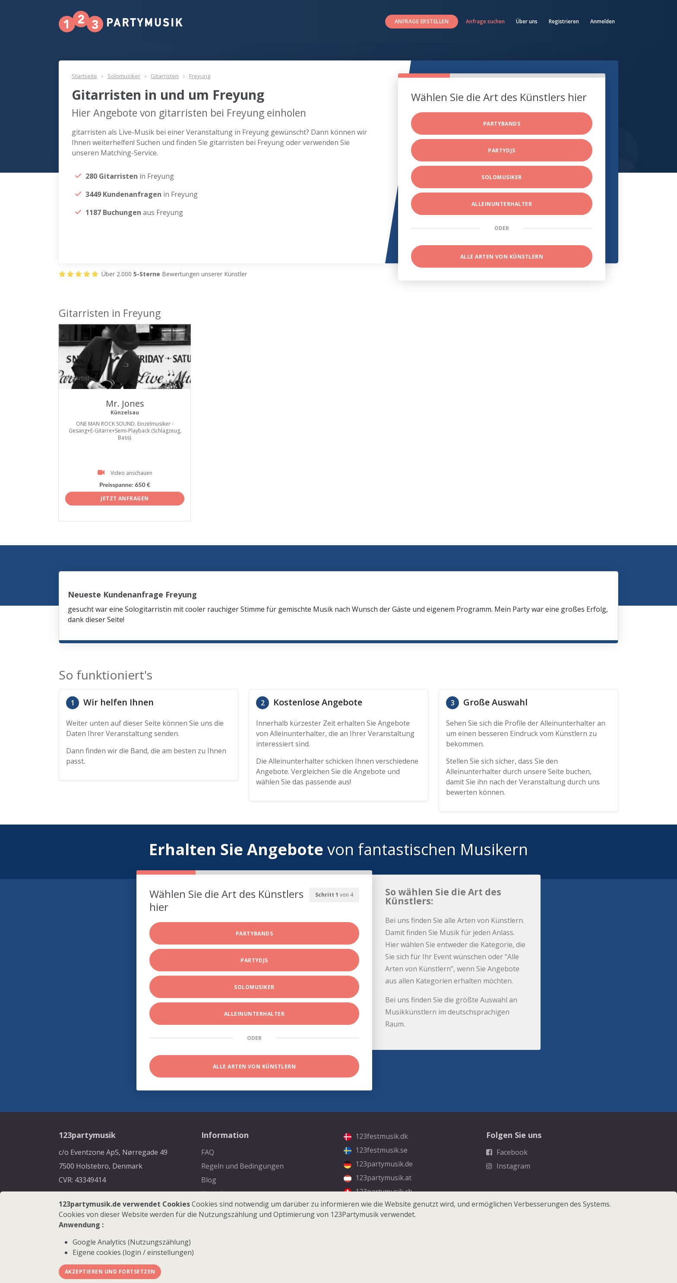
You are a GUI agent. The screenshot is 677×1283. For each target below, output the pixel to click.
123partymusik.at (377, 1177)
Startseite (84, 76)
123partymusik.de (378, 1164)
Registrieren (564, 21)
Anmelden (602, 21)
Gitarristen (165, 76)
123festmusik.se (376, 1150)
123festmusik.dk (376, 1136)
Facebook (507, 1152)
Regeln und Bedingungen (242, 1166)
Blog (208, 1180)
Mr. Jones (125, 403)
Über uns (527, 21)
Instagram (508, 1166)
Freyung (199, 76)
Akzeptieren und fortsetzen (110, 1271)
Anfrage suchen (485, 21)
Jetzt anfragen (125, 498)
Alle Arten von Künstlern (502, 256)
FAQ (207, 1152)
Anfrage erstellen (422, 21)
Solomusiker (124, 76)
